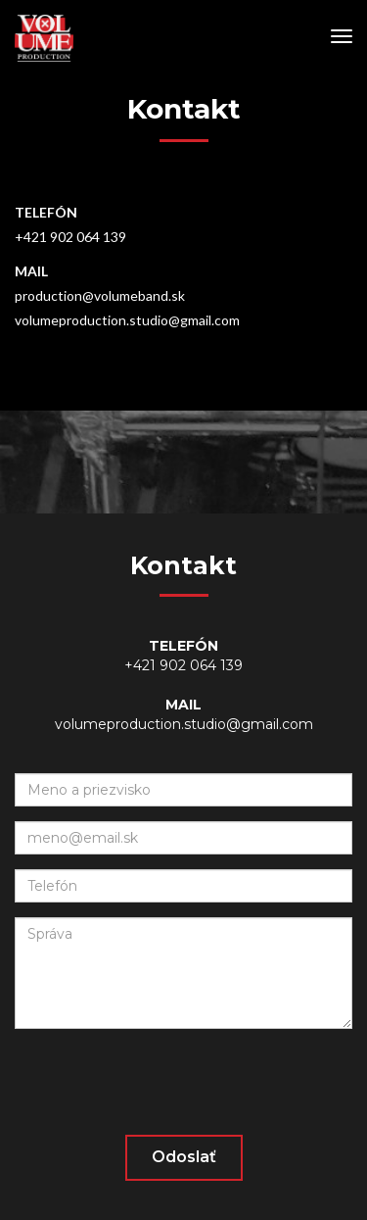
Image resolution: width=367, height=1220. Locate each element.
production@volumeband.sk (100, 295)
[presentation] (163, 1082)
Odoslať (184, 1156)
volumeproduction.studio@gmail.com (127, 320)
